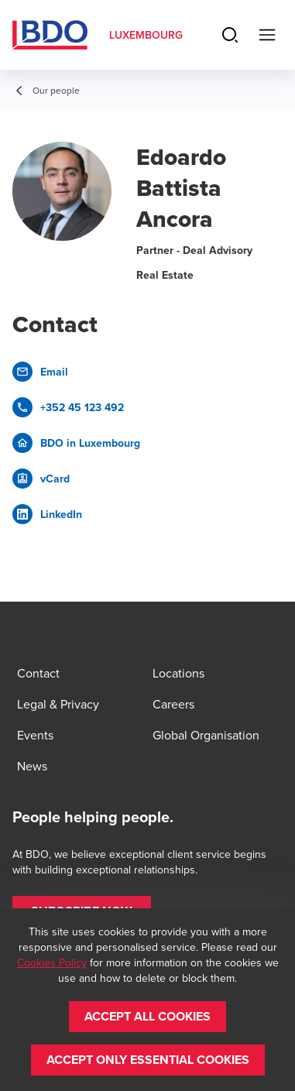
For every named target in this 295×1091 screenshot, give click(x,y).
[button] (147, 1016)
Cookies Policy (52, 962)
